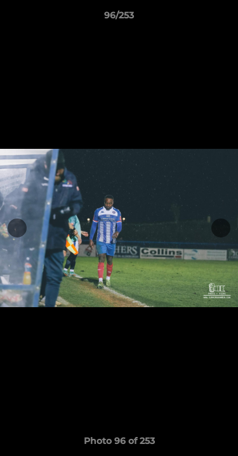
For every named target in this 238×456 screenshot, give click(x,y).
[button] (222, 18)
